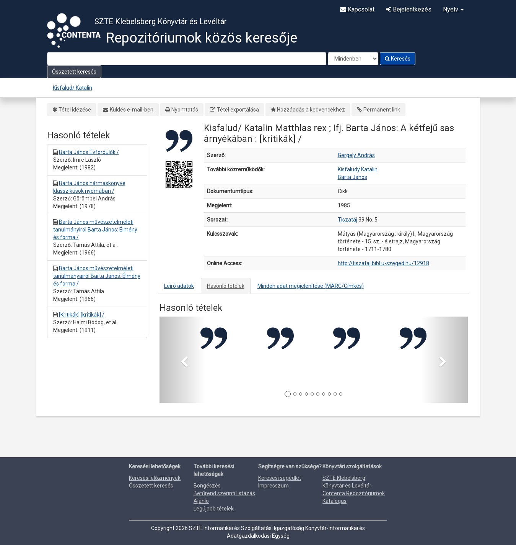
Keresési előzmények (155, 478)
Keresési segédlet (279, 478)
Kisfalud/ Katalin (72, 88)
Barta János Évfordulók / (89, 152)
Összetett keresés (74, 72)
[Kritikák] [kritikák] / (81, 315)
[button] (183, 360)
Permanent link (381, 110)
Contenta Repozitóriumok (353, 493)
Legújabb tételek (214, 509)
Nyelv (453, 9)
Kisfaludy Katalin (358, 169)
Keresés (397, 59)
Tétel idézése (75, 110)
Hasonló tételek (225, 286)
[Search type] (353, 58)
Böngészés (207, 486)
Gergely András (356, 155)
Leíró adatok (179, 286)
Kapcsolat (357, 9)
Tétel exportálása (238, 110)
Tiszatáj (347, 220)
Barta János (352, 177)
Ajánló (201, 501)
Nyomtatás (184, 110)
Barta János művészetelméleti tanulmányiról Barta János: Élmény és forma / (95, 229)
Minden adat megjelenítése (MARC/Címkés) (310, 286)
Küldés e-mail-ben (131, 110)
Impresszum (273, 486)
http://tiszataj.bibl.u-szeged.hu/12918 (383, 263)
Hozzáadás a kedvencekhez (311, 110)
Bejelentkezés (408, 9)
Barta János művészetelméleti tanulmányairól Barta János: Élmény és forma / (96, 276)
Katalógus (334, 501)
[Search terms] (186, 58)
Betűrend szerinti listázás (224, 493)
